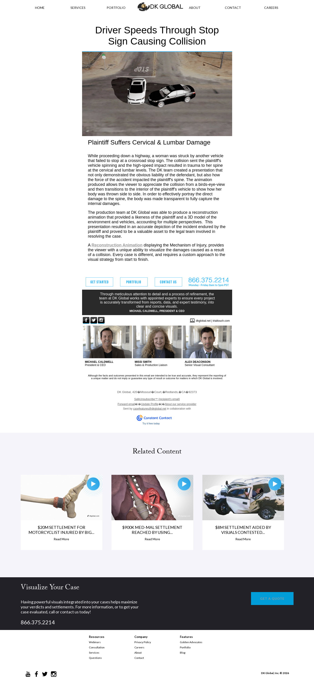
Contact (139, 658)
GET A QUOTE (272, 598)
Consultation (97, 647)
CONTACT (233, 8)
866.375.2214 (38, 622)
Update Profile (149, 404)
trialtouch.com (221, 320)
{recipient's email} (157, 399)
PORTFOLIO (116, 8)
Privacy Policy (142, 642)
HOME (40, 8)
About (138, 652)
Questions (95, 658)
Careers (139, 647)
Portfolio (185, 647)
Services (77, 8)
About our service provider (180, 404)
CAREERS (271, 8)
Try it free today (151, 423)
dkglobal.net (203, 320)
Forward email (126, 404)
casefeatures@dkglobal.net (149, 408)
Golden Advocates (191, 642)
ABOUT (195, 8)
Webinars (95, 642)
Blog (182, 652)
